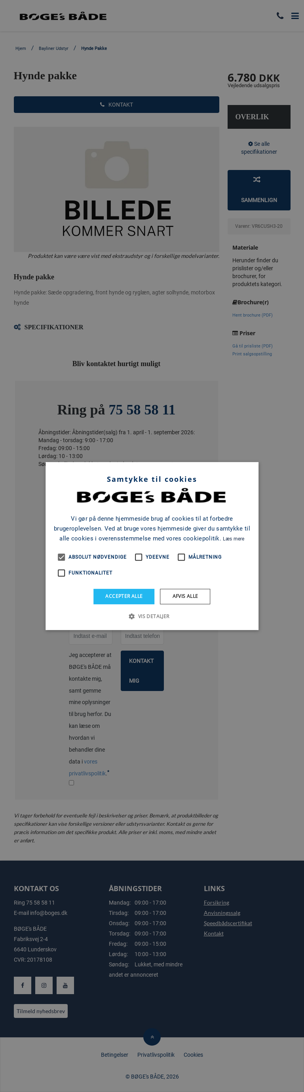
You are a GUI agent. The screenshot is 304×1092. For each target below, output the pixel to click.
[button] (152, 616)
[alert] (152, 546)
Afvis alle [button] (185, 596)
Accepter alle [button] (123, 596)
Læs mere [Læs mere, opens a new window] (233, 539)
